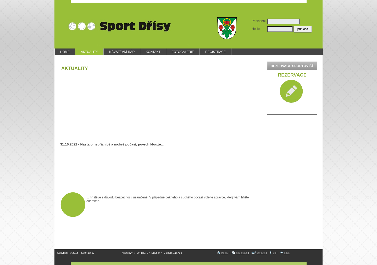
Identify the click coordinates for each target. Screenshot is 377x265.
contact (258, 252)
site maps (240, 252)
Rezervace (292, 75)
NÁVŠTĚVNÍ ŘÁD (122, 52)
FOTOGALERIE (183, 52)
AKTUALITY (89, 52)
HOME (65, 52)
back (285, 252)
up (273, 252)
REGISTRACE (215, 52)
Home (222, 252)
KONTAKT (153, 52)
